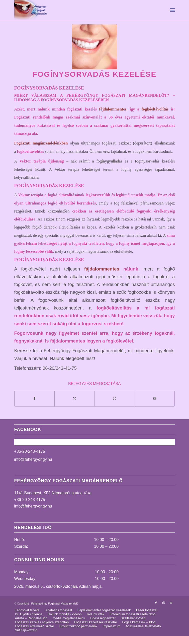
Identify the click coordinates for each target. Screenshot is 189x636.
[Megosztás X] (74, 398)
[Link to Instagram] (163, 602)
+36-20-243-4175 (29, 451)
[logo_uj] (78, 10)
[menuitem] (172, 10)
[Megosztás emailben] (155, 398)
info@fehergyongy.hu (33, 459)
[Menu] (172, 10)
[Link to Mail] (171, 602)
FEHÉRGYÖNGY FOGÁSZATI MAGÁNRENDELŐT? (117, 95)
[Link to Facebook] (156, 602)
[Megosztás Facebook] (35, 398)
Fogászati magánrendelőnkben (41, 143)
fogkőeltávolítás (155, 109)
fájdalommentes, (113, 109)
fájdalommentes (101, 269)
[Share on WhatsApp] (115, 398)
